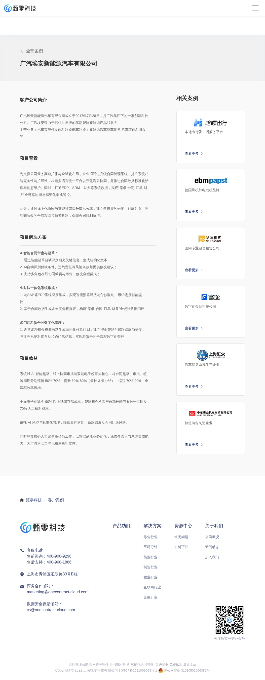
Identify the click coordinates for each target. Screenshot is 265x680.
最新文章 (194, 666)
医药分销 (150, 549)
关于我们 (214, 528)
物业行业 (150, 579)
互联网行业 (152, 589)
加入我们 (212, 559)
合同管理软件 (96, 666)
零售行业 (150, 539)
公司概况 (212, 539)
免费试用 (179, 666)
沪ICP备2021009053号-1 (137, 673)
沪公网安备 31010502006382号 (188, 673)
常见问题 (181, 539)
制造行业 (150, 569)
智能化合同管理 (143, 666)
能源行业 (150, 559)
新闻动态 (212, 549)
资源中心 (183, 528)
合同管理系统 (74, 666)
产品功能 (122, 528)
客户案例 (56, 502)
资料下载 (181, 549)
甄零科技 (34, 502)
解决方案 (152, 528)
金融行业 (150, 599)
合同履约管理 (118, 666)
